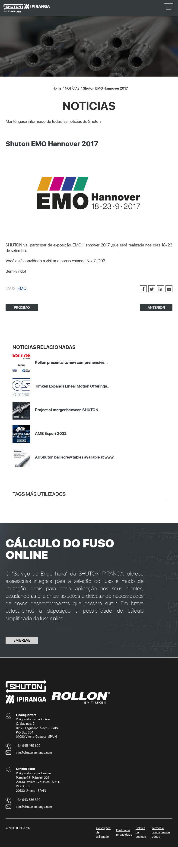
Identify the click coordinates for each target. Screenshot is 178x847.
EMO (22, 288)
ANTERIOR (156, 307)
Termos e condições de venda (161, 832)
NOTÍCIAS (72, 88)
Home (57, 88)
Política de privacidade (124, 832)
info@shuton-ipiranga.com (34, 752)
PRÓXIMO (22, 307)
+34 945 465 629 (28, 745)
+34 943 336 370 (28, 799)
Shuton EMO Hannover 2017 (105, 88)
